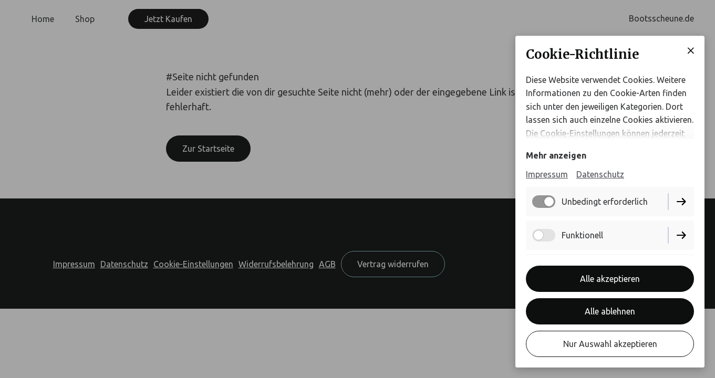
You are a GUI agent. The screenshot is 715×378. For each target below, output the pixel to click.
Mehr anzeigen (556, 155)
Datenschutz (600, 174)
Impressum (547, 174)
